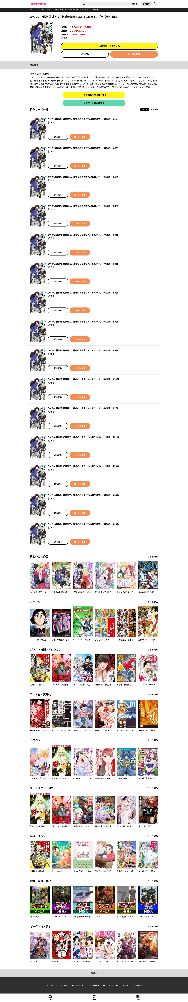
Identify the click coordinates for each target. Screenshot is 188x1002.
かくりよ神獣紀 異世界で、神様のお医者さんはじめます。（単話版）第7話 (83, 292)
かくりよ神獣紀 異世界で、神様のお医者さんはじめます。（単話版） (73, 10)
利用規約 (64, 985)
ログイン (135, 4)
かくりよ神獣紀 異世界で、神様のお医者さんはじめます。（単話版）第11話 (83, 408)
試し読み (85, 54)
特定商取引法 (77, 985)
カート (94, 1000)
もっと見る (153, 556)
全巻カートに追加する (94, 103)
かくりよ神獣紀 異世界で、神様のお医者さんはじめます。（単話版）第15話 (83, 524)
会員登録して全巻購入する (94, 95)
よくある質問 (51, 985)
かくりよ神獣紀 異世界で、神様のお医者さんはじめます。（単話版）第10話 (83, 379)
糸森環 (88, 27)
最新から (154, 109)
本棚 (138, 1000)
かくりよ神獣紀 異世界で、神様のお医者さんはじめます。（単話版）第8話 (83, 321)
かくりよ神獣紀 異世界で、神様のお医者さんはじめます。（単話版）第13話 (83, 466)
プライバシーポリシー (96, 985)
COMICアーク (78, 34)
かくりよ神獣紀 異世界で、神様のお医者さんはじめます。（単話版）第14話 (83, 495)
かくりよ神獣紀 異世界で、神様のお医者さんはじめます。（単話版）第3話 (83, 177)
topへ (94, 973)
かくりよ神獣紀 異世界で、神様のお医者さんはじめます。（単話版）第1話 (83, 119)
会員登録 (146, 4)
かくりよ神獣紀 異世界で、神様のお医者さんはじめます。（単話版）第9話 (83, 350)
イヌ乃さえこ (76, 27)
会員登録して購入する (109, 46)
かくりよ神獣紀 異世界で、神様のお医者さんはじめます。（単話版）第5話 (83, 234)
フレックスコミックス (80, 31)
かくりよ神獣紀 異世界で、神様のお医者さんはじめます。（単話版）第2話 (83, 148)
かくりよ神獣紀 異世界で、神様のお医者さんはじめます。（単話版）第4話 (83, 206)
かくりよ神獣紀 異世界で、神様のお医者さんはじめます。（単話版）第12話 (83, 437)
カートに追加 (134, 54)
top (32, 10)
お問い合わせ (114, 985)
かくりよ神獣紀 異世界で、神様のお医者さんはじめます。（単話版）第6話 (83, 263)
